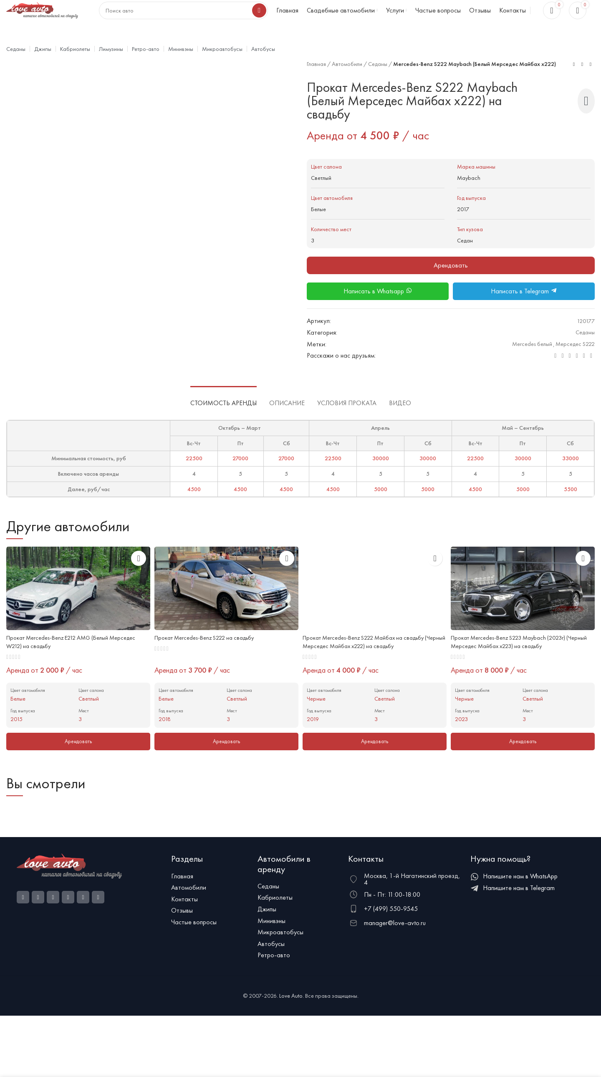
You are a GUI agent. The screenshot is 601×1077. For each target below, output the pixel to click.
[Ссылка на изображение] (69, 887)
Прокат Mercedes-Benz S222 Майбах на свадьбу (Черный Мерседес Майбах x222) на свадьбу (372, 663)
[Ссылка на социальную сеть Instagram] (38, 919)
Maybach (469, 197)
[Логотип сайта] (42, 17)
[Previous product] (574, 82)
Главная (318, 79)
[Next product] (590, 82)
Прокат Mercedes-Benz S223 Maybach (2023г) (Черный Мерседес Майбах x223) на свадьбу (516, 663)
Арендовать (451, 285)
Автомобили (352, 79)
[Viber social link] (591, 375)
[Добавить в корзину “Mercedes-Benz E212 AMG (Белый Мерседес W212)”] (78, 764)
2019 (313, 740)
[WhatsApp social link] (569, 375)
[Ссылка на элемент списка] (210, 898)
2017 (463, 228)
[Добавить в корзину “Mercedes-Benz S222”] (226, 764)
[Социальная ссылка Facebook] (23, 919)
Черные (317, 720)
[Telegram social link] (584, 375)
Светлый (323, 197)
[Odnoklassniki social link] (562, 375)
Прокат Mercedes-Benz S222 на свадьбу (211, 658)
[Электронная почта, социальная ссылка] (555, 375)
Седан (466, 260)
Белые (319, 228)
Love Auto (291, 1017)
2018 (165, 740)
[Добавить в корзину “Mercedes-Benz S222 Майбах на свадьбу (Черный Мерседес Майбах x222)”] (375, 764)
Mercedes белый (524, 364)
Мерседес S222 (572, 364)
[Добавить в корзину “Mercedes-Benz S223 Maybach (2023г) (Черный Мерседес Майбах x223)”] (523, 764)
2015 (17, 740)
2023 (462, 740)
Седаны (386, 79)
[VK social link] (577, 375)
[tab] (223, 418)
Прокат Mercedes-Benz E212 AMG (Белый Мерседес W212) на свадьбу (65, 663)
